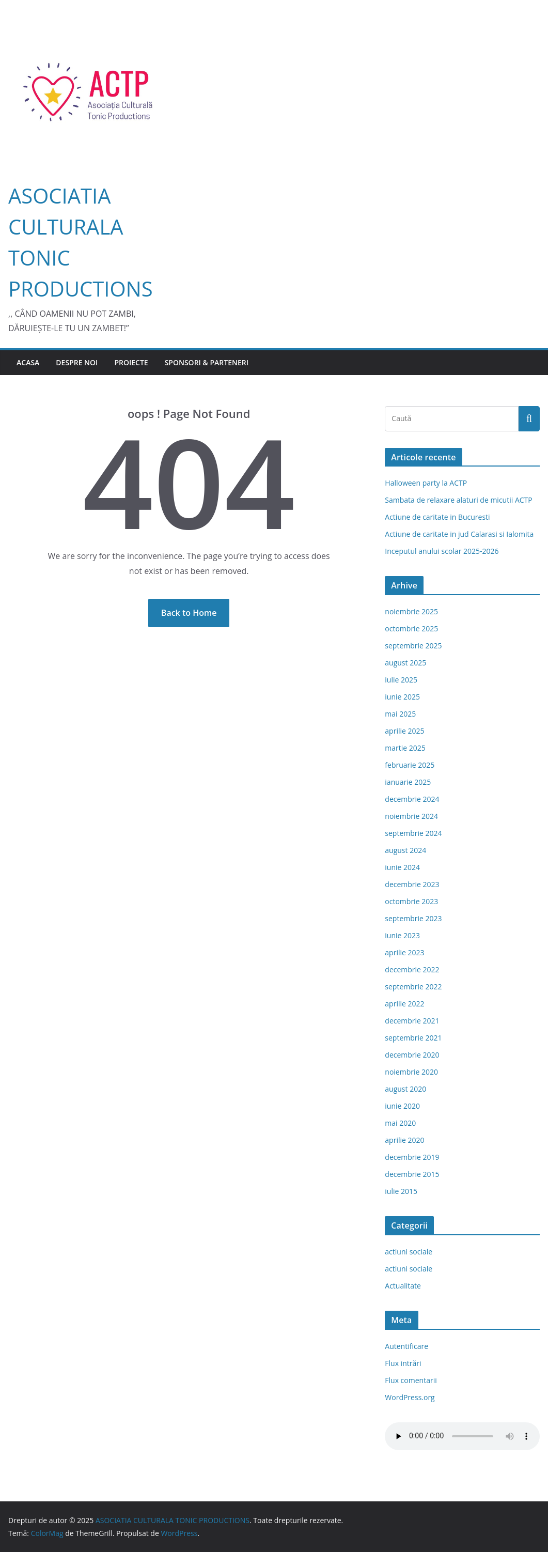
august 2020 (405, 1089)
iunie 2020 (402, 1106)
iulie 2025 (401, 680)
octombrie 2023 (411, 901)
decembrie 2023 (412, 884)
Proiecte (131, 362)
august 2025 (405, 663)
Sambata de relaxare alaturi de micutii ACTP (458, 500)
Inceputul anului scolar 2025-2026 (441, 551)
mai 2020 (400, 1123)
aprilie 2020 (404, 1140)
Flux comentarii (410, 1380)
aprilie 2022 (404, 1003)
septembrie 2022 (413, 986)
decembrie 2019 (412, 1157)
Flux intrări (403, 1363)
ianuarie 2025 (408, 782)
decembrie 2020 (412, 1055)
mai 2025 (400, 714)
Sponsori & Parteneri (206, 362)
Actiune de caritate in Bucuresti (437, 517)
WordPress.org (409, 1397)
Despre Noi (77, 362)
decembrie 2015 (412, 1174)
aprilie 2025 (404, 731)
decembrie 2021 (412, 1021)
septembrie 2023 (413, 918)
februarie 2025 (409, 765)
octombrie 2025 (411, 628)
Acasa (28, 362)
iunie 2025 (402, 697)
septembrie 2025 (413, 645)
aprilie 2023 (404, 952)
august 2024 (405, 850)
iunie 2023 (402, 935)
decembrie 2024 (412, 799)
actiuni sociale (408, 1251)
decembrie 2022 (412, 969)
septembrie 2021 (413, 1038)
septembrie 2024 (413, 833)
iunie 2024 (402, 867)
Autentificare (406, 1346)
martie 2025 (405, 748)
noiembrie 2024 (411, 816)
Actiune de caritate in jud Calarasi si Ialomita (459, 534)
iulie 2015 (401, 1191)
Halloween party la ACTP (426, 483)
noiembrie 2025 (411, 611)
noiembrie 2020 (411, 1072)
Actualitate (403, 1286)
